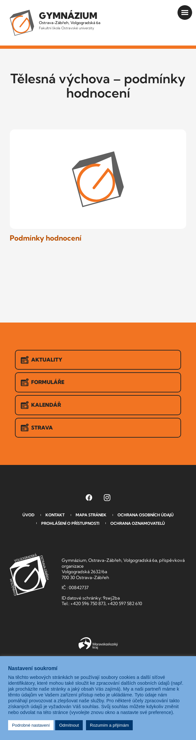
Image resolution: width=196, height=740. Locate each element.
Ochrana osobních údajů (145, 514)
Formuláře (42, 382)
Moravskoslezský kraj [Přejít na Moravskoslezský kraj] (98, 643)
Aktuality (41, 360)
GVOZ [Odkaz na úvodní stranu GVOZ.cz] (29, 574)
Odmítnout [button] (69, 725)
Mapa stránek (91, 514)
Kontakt (55, 514)
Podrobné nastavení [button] (31, 725)
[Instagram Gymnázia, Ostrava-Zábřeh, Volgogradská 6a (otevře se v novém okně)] (107, 497)
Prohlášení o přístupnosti (70, 523)
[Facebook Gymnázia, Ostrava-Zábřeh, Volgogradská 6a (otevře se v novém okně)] (88, 497)
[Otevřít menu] (185, 12)
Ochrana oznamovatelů (137, 523)
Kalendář (41, 405)
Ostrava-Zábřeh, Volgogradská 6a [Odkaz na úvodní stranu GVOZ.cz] (69, 20)
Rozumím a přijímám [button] (109, 725)
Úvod (28, 514)
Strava (37, 427)
